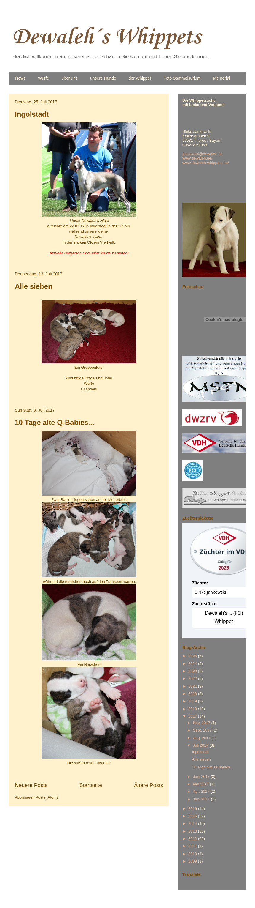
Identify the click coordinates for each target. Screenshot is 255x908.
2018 (193, 709)
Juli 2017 (201, 745)
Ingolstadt (32, 114)
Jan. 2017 (202, 799)
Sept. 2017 (203, 730)
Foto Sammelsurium (181, 78)
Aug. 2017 (202, 738)
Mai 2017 (201, 784)
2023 (193, 671)
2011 (193, 846)
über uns (69, 78)
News (20, 78)
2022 (193, 678)
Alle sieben (33, 286)
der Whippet (140, 78)
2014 (193, 823)
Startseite (90, 785)
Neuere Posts (31, 785)
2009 (193, 861)
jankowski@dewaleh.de (202, 154)
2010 (193, 854)
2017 (193, 716)
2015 (193, 816)
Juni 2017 (202, 776)
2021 (193, 686)
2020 (193, 693)
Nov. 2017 (202, 723)
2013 (193, 831)
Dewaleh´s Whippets (106, 37)
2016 (193, 808)
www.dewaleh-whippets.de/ (205, 162)
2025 (193, 656)
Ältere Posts (148, 785)
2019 (193, 701)
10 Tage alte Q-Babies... (54, 422)
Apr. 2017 (202, 791)
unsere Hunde (103, 78)
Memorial (221, 78)
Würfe (43, 78)
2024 (193, 663)
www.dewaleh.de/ (197, 158)
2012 (193, 838)
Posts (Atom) (47, 797)
